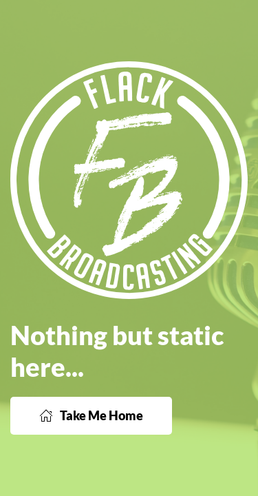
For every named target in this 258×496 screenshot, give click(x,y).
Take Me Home (91, 415)
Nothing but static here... (117, 350)
